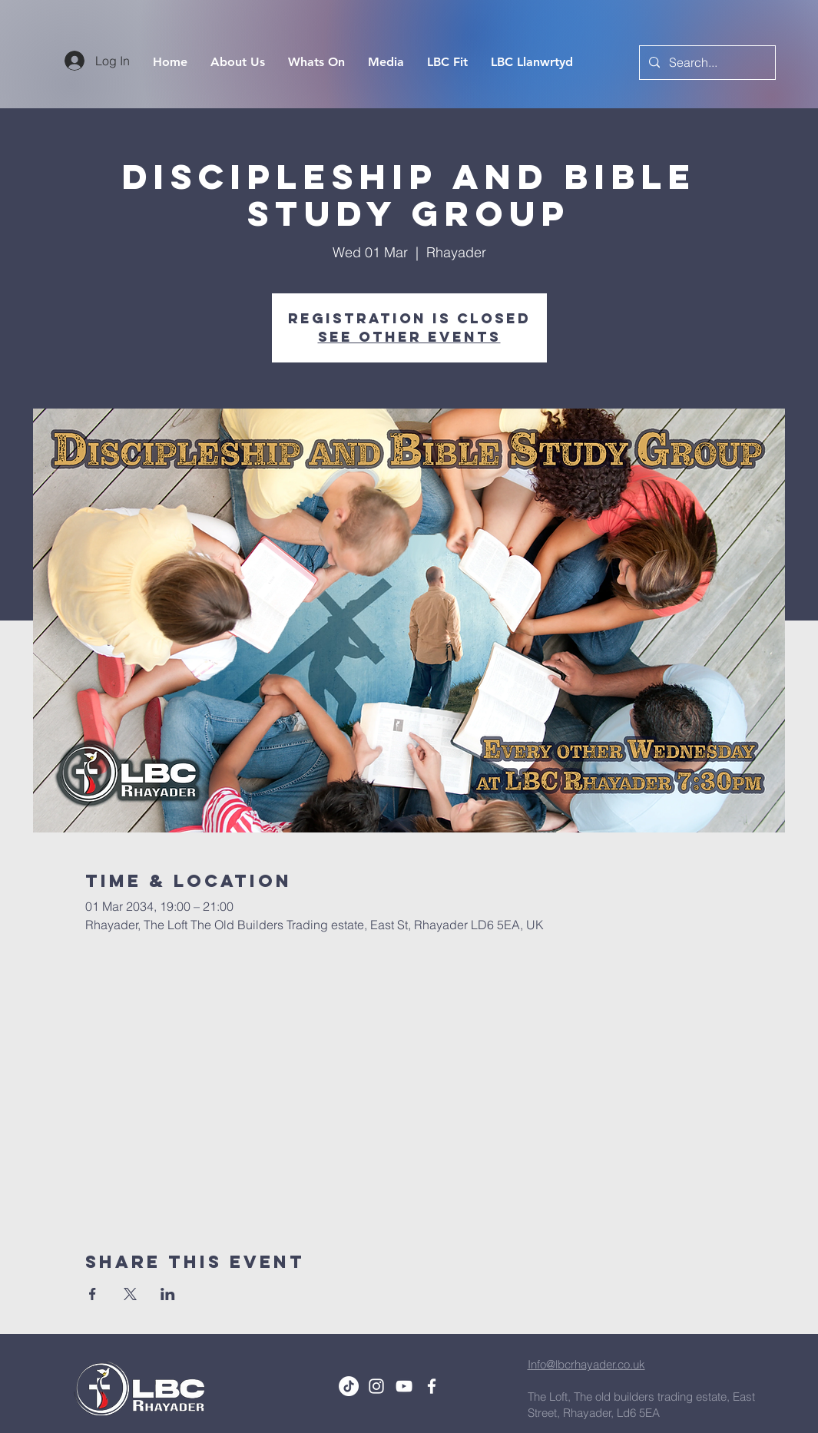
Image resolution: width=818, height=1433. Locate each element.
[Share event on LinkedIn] (168, 1294)
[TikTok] (349, 1386)
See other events (409, 337)
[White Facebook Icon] (432, 1386)
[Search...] (706, 62)
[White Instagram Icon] (376, 1386)
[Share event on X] (130, 1294)
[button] (386, 62)
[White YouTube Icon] (404, 1386)
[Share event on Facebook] (92, 1294)
